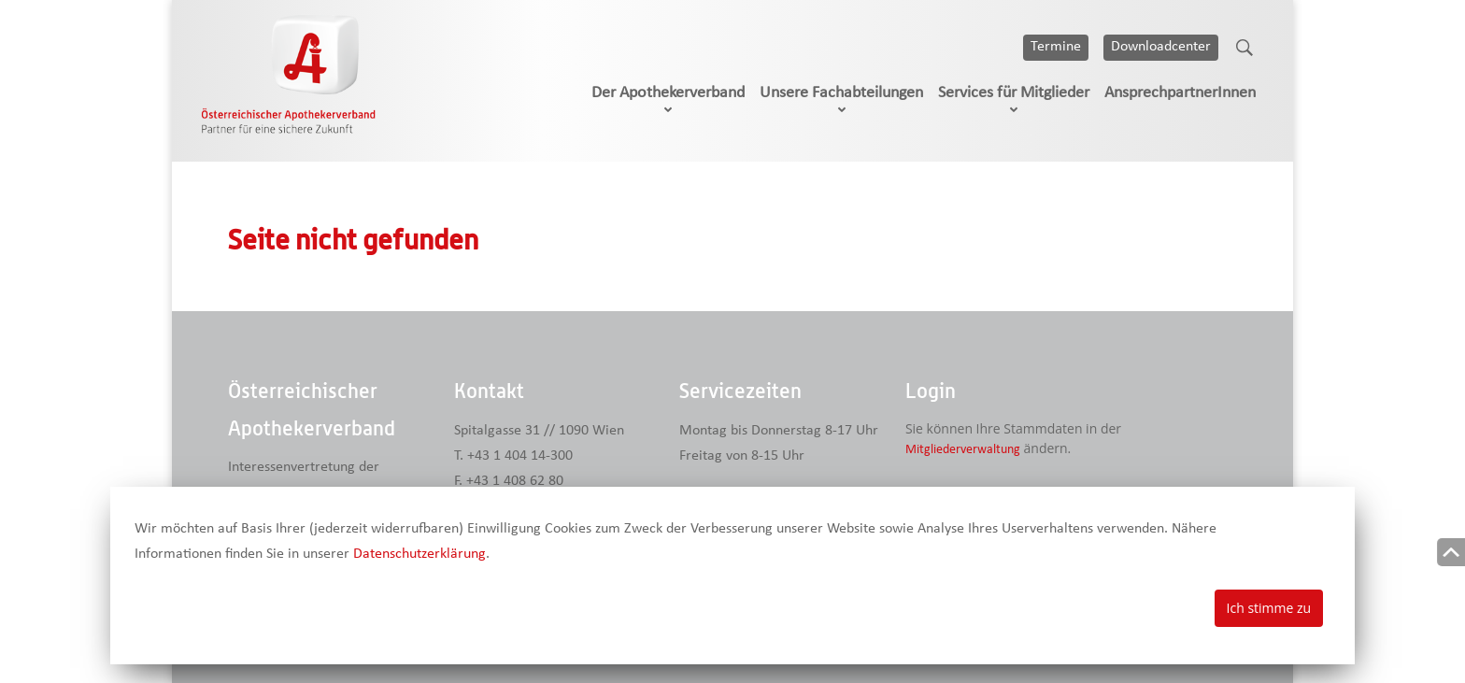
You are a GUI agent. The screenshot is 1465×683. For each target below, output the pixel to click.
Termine (1056, 46)
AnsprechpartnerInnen (1180, 93)
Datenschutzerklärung (419, 554)
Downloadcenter (1161, 46)
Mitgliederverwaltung (962, 450)
